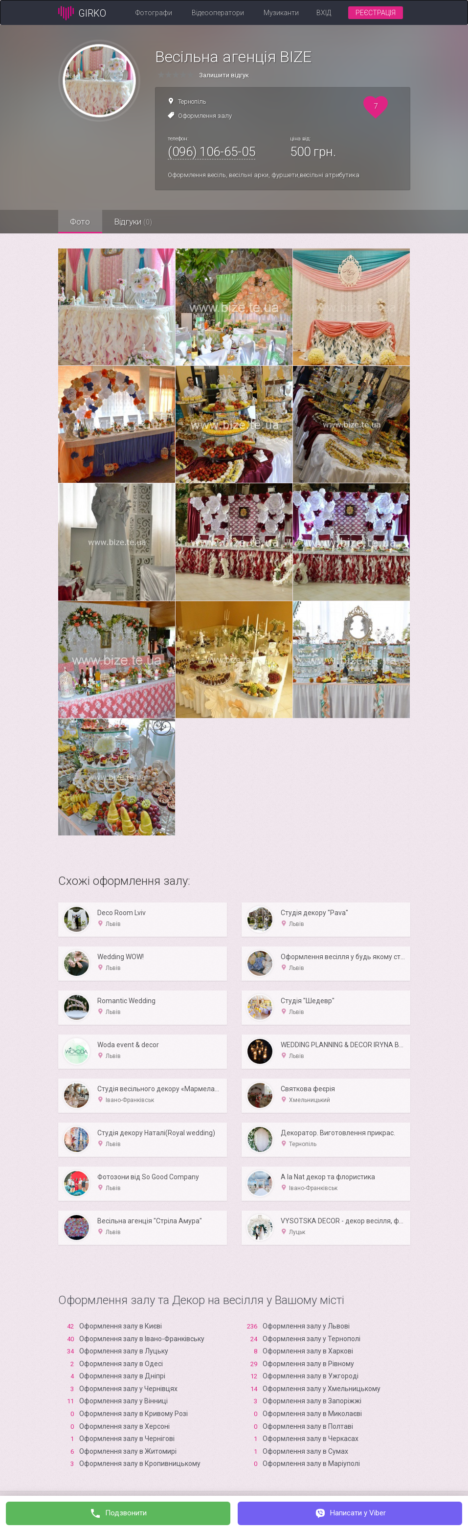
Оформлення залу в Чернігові (127, 1438)
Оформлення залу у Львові (306, 1326)
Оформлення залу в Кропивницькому (140, 1463)
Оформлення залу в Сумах (305, 1451)
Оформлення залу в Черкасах (310, 1438)
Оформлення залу (205, 115)
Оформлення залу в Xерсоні (124, 1426)
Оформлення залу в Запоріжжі (312, 1401)
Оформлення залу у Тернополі (311, 1339)
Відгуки (134, 221)
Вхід (323, 13)
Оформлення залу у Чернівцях (128, 1389)
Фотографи (153, 13)
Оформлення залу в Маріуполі (311, 1463)
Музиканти (281, 13)
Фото (80, 221)
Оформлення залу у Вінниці (123, 1401)
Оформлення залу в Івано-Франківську (141, 1339)
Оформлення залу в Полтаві (308, 1426)
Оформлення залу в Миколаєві (312, 1414)
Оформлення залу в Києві (120, 1326)
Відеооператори (218, 13)
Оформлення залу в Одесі (121, 1364)
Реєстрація (376, 13)
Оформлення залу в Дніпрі (122, 1376)
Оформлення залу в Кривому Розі (133, 1414)
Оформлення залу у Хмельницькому (321, 1389)
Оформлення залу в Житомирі (128, 1451)
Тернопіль (192, 101)
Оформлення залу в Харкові (308, 1351)
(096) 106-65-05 (211, 151)
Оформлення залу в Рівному (308, 1364)
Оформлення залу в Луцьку (123, 1351)
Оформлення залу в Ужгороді (310, 1376)
